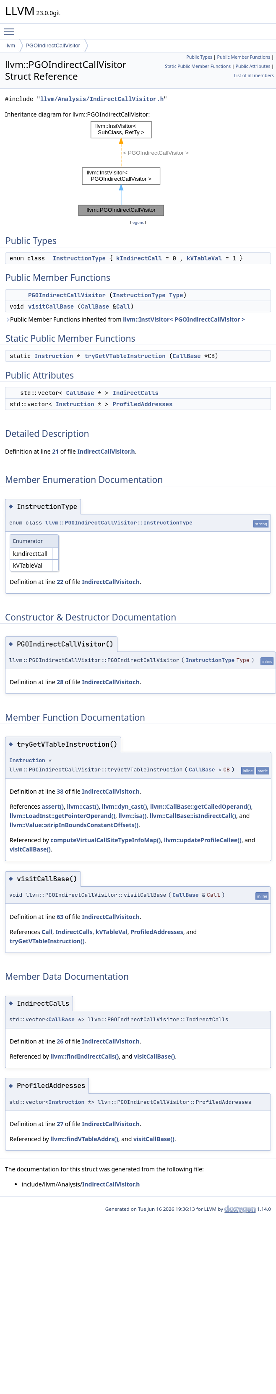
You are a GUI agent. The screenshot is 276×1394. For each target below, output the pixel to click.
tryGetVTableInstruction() (47, 941)
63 (60, 917)
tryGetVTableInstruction (124, 356)
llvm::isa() (132, 816)
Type (176, 295)
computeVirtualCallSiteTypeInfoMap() (105, 840)
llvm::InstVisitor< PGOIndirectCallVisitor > (184, 319)
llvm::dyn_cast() (124, 806)
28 (60, 682)
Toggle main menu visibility (11, 28)
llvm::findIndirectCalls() (84, 1056)
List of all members (254, 75)
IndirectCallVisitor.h (106, 451)
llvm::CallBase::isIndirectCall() (193, 816)
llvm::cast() (83, 806)
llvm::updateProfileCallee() (203, 840)
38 (60, 791)
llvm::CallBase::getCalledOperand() (200, 806)
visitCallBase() (30, 849)
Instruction (53, 356)
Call (123, 306)
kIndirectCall (139, 258)
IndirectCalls (136, 393)
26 (60, 1041)
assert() (53, 806)
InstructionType (79, 258)
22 (60, 582)
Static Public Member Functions (198, 66)
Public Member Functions (243, 57)
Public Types (199, 57)
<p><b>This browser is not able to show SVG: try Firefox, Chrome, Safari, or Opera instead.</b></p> (138, 168)
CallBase (95, 306)
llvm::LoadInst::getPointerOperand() (62, 816)
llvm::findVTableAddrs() (84, 1139)
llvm (10, 45)
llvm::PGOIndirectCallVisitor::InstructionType (119, 522)
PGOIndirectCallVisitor (53, 45)
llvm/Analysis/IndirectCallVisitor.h (102, 99)
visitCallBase (51, 306)
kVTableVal (204, 258)
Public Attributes (253, 66)
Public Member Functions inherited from (125, 319)
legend (138, 222)
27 (60, 1124)
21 (55, 451)
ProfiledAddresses (143, 404)
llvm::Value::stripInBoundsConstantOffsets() (74, 825)
